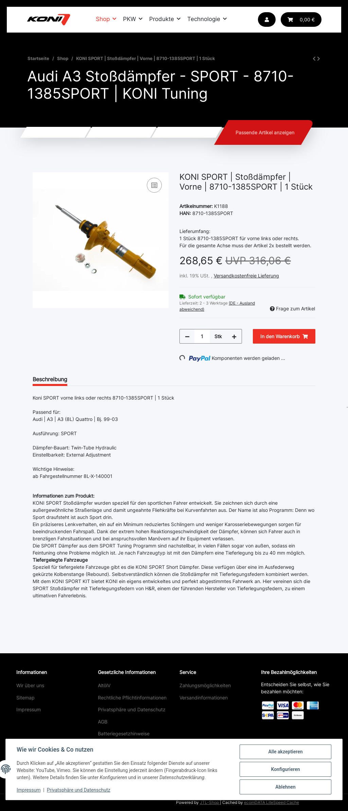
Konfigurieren (285, 769)
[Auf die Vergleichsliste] (154, 185)
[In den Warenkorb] (38, 168)
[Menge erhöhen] (234, 336)
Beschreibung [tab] (50, 379)
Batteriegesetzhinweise (124, 733)
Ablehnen (285, 787)
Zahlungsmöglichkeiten (205, 685)
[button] (267, 19)
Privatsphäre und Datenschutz (132, 709)
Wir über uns (30, 685)
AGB (102, 722)
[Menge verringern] (187, 336)
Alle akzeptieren (285, 751)
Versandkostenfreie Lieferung (246, 275)
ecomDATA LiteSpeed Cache (271, 802)
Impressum (28, 709)
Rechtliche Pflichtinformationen (132, 697)
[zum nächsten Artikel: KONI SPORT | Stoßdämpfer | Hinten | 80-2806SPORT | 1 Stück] (318, 58)
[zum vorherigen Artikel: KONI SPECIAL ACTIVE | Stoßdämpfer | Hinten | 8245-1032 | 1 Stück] (314, 58)
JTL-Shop (210, 802)
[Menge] (202, 336)
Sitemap (25, 697)
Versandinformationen (203, 697)
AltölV (104, 685)
